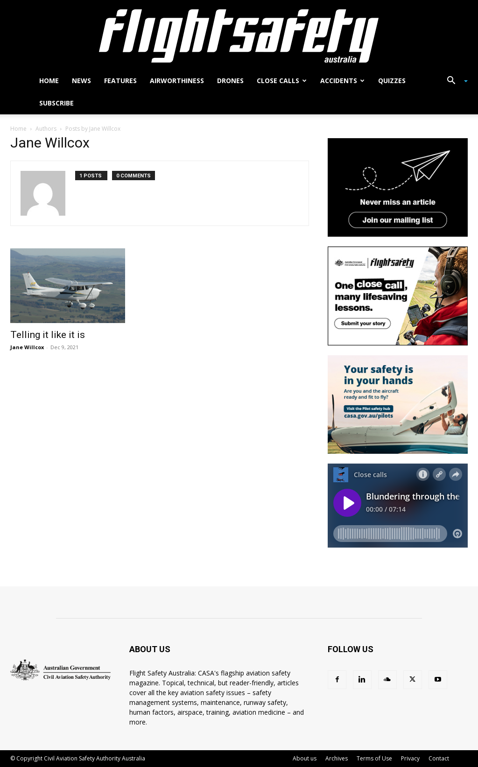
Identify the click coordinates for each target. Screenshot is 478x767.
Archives (336, 758)
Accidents (342, 80)
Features (120, 80)
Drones (230, 80)
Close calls (282, 80)
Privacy (410, 758)
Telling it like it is (47, 334)
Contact (439, 758)
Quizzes (392, 80)
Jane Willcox (27, 347)
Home (49, 80)
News (81, 80)
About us (304, 758)
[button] (454, 81)
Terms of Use (374, 758)
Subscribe (56, 103)
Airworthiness (177, 80)
